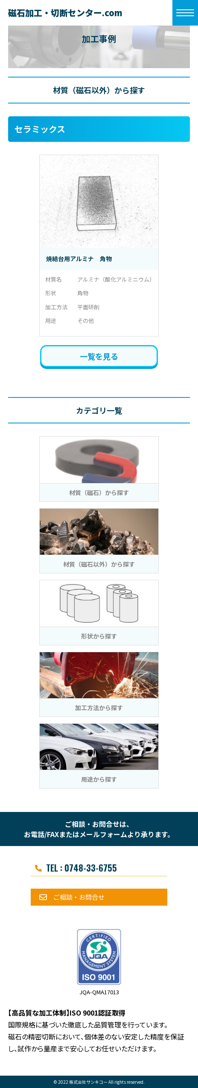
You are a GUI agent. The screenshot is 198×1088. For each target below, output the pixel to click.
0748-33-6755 (90, 867)
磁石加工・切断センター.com (65, 12)
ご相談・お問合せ (79, 896)
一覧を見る (99, 356)
